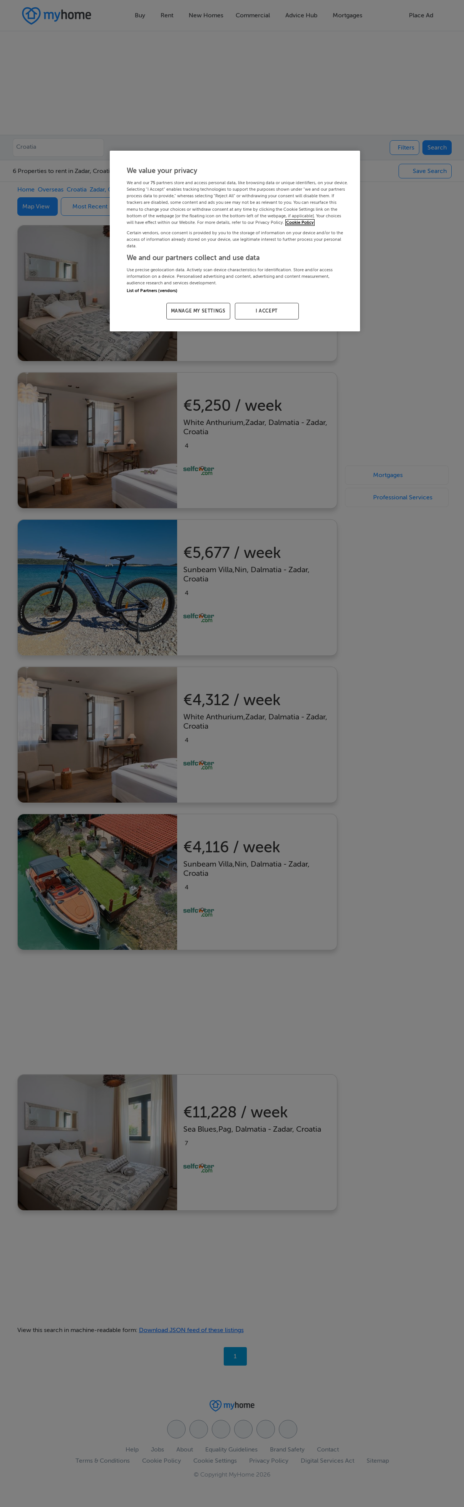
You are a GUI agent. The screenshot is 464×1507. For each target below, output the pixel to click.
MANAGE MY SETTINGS (198, 311)
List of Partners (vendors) (152, 290)
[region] (235, 241)
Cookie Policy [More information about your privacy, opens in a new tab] (300, 222)
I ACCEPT (267, 311)
